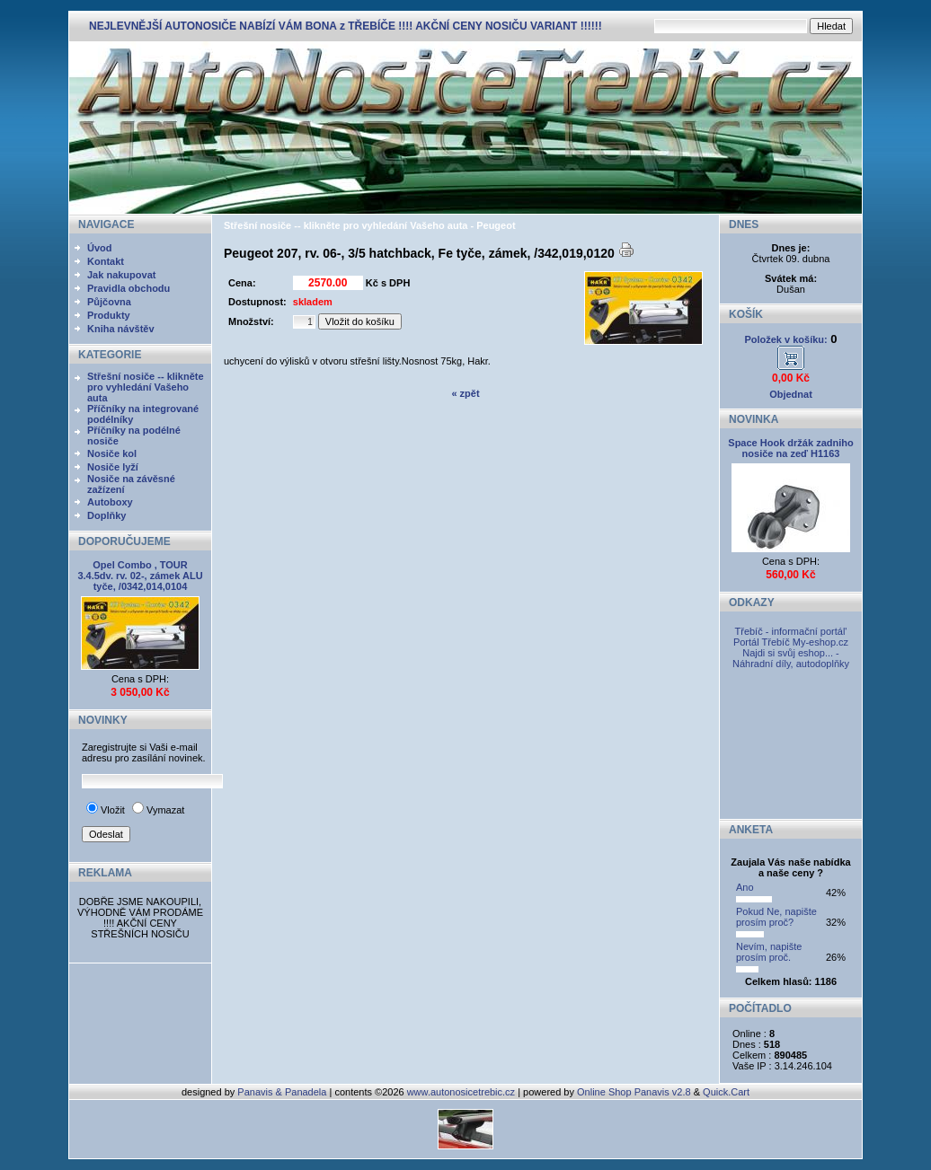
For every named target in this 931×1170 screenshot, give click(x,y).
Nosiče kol (112, 453)
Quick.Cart (726, 1091)
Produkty (108, 315)
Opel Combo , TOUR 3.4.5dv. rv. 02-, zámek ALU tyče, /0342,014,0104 (139, 575)
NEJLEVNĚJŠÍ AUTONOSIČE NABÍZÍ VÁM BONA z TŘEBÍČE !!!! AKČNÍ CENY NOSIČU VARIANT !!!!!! (345, 26)
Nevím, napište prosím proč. (769, 952)
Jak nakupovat (121, 274)
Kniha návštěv (121, 328)
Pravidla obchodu (128, 288)
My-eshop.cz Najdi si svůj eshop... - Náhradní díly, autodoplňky (790, 653)
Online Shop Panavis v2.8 (634, 1091)
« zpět (465, 393)
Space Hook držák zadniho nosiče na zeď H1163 (790, 448)
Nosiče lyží (112, 467)
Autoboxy (110, 502)
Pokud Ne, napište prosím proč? (776, 917)
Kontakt (105, 261)
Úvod (99, 247)
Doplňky (106, 515)
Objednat (790, 394)
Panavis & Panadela (283, 1091)
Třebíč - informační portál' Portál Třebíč (790, 636)
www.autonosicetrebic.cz (461, 1091)
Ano (745, 887)
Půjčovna (109, 301)
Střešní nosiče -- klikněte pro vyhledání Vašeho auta (145, 387)
